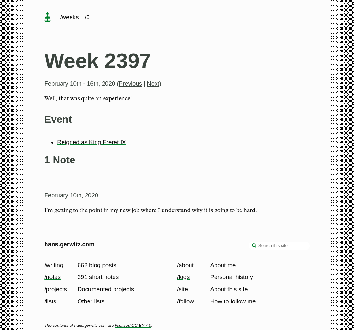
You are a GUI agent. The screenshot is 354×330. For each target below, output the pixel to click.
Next (153, 83)
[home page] (48, 17)
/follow (185, 301)
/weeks (69, 17)
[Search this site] (279, 246)
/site (182, 289)
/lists (50, 301)
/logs (183, 277)
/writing (53, 265)
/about (185, 265)
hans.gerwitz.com (69, 244)
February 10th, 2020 (71, 195)
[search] (254, 246)
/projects (55, 289)
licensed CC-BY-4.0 (133, 325)
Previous (130, 83)
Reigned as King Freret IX (91, 142)
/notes (52, 277)
